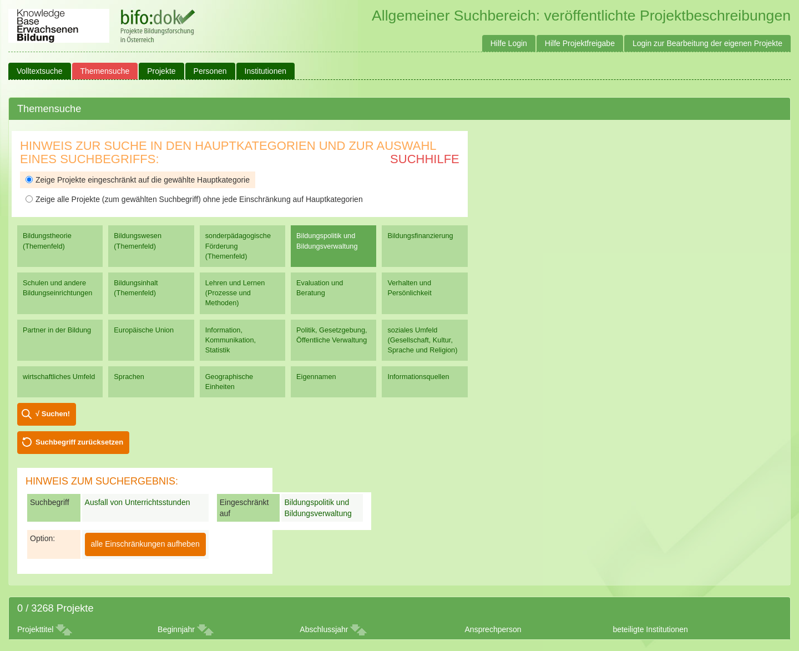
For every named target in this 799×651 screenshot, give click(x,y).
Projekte (161, 71)
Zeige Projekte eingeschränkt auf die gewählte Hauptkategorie (138, 179)
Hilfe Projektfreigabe (580, 43)
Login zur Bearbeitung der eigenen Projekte (707, 43)
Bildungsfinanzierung (420, 235)
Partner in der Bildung (57, 330)
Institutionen (266, 71)
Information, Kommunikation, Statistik (230, 340)
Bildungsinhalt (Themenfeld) (136, 288)
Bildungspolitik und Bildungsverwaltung (326, 240)
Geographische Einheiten (229, 381)
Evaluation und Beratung (319, 288)
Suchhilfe (424, 159)
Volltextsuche (40, 71)
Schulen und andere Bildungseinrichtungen (57, 288)
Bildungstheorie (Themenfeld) (47, 240)
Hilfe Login (508, 43)
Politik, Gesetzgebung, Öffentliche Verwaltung (331, 335)
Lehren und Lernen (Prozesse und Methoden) (235, 293)
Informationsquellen (418, 376)
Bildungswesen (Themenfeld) (137, 240)
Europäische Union (144, 330)
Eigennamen (316, 376)
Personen (210, 71)
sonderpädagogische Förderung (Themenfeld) (238, 245)
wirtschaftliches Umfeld (59, 376)
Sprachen (129, 376)
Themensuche (105, 71)
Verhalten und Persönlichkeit (409, 288)
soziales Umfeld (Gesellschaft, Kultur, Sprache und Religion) (422, 340)
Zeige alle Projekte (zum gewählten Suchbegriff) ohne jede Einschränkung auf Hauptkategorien (194, 199)
